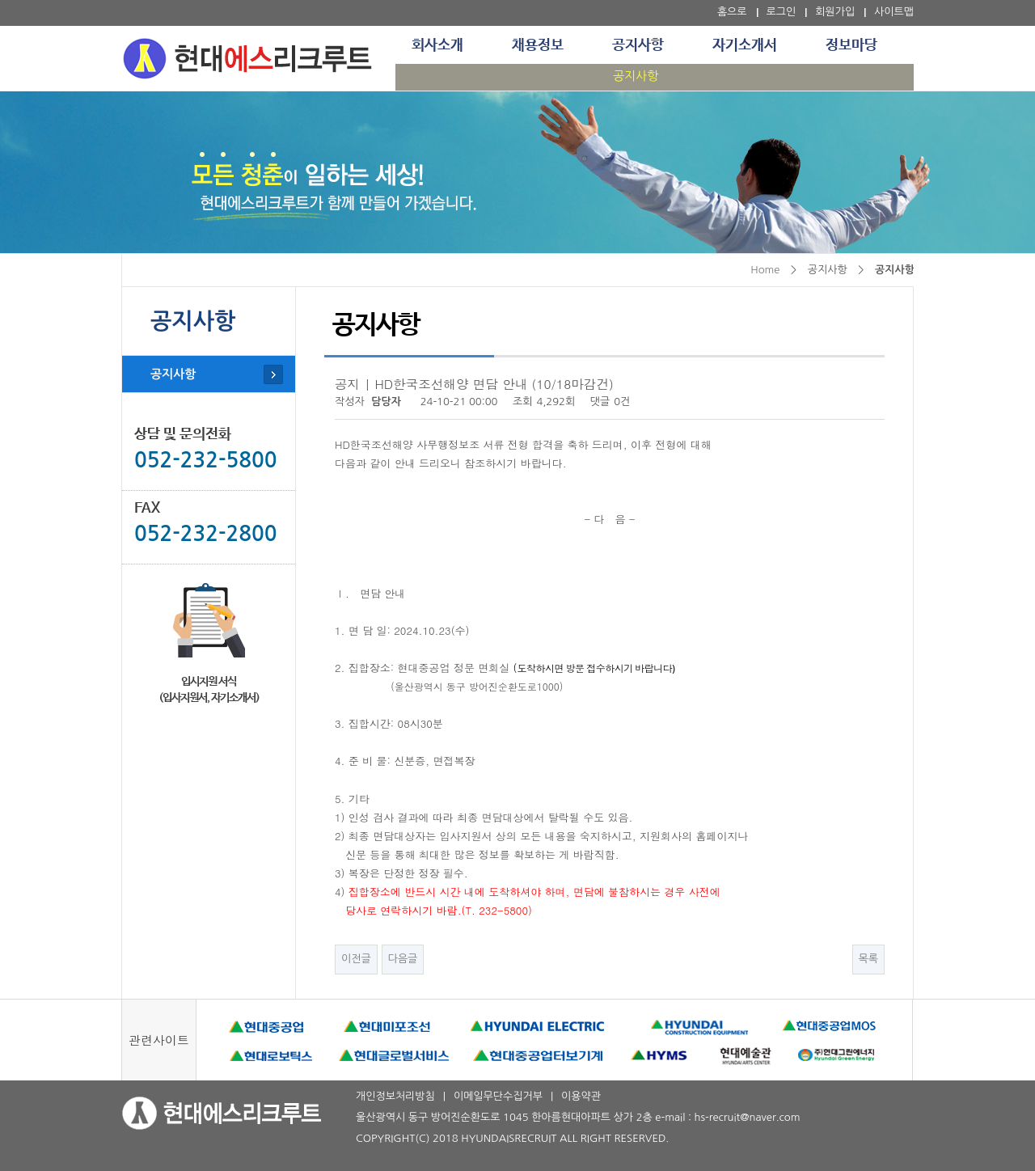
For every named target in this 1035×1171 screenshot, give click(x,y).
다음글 (403, 958)
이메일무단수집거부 (498, 1096)
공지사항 (638, 45)
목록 (868, 958)
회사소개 (437, 45)
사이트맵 (894, 11)
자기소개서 (744, 45)
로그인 (781, 11)
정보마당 (851, 45)
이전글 (356, 958)
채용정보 (538, 45)
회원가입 (835, 11)
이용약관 (581, 1096)
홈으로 (732, 11)
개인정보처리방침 (395, 1096)
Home (764, 269)
